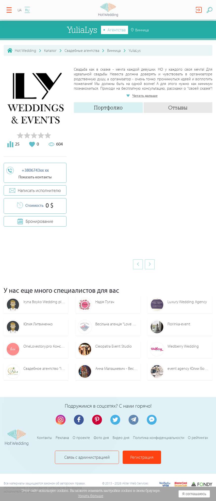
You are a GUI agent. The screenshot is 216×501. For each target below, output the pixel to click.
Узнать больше (90, 496)
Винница (114, 50)
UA (19, 10)
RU (27, 10)
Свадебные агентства (82, 50)
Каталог (50, 50)
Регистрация (141, 457)
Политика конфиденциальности (158, 437)
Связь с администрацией (87, 457)
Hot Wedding (25, 50)
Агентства (116, 30)
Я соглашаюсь (194, 494)
